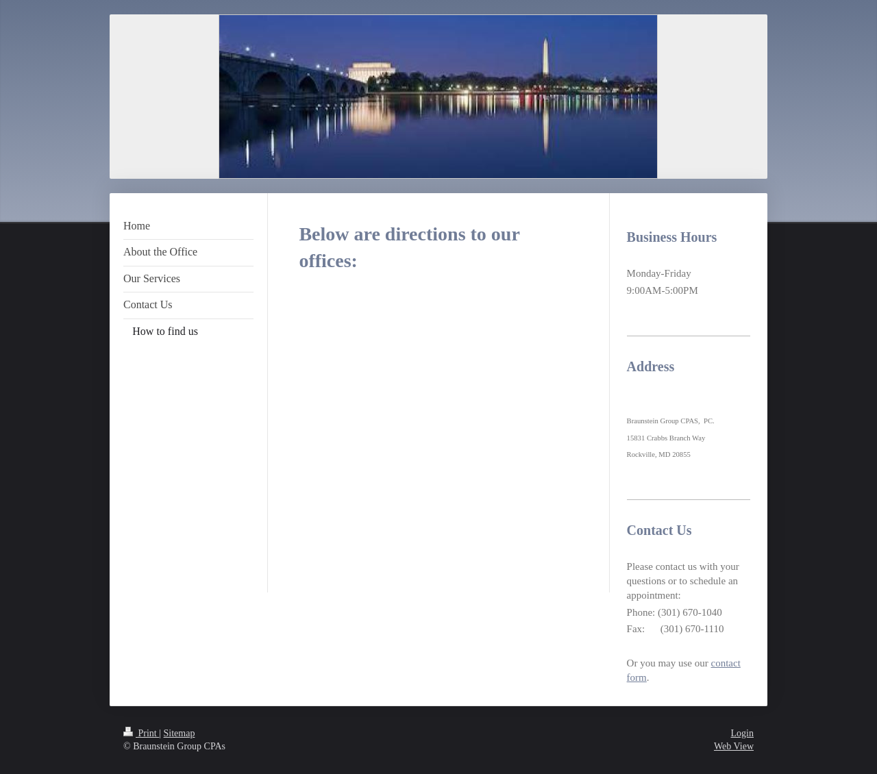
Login (742, 733)
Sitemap (179, 733)
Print (141, 733)
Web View (734, 746)
